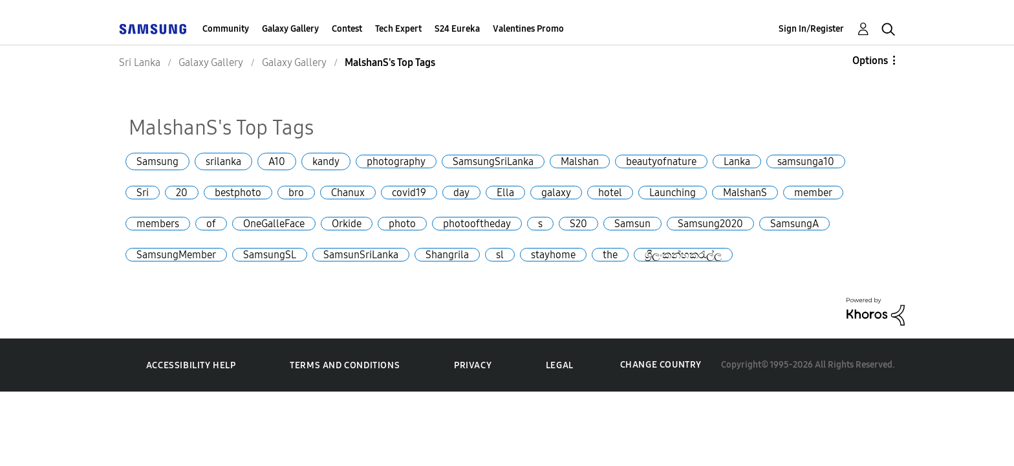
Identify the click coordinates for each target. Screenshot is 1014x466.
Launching (672, 192)
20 (182, 192)
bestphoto (238, 192)
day (461, 192)
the (610, 255)
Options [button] (870, 60)
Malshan (580, 161)
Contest (347, 28)
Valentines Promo (528, 28)
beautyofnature (661, 161)
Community (225, 28)
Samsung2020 (710, 223)
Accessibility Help (191, 365)
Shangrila (447, 255)
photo (402, 223)
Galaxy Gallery (290, 28)
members (157, 223)
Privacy (472, 365)
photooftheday (477, 223)
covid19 (409, 192)
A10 (276, 161)
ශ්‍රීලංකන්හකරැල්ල (683, 255)
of (211, 223)
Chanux (348, 192)
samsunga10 (805, 161)
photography (396, 161)
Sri (142, 192)
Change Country (661, 364)
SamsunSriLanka (360, 255)
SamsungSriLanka (493, 161)
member (813, 192)
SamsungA (794, 223)
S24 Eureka (457, 28)
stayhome (553, 255)
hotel (610, 192)
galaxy (556, 192)
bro (296, 192)
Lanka (737, 161)
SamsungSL (269, 255)
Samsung (157, 161)
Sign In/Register (811, 28)
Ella (505, 192)
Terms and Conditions (345, 365)
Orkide (346, 223)
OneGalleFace (274, 223)
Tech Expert (398, 28)
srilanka (223, 161)
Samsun (632, 223)
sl (500, 255)
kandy (326, 161)
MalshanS (745, 192)
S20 (578, 223)
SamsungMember (176, 255)
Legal (560, 365)
